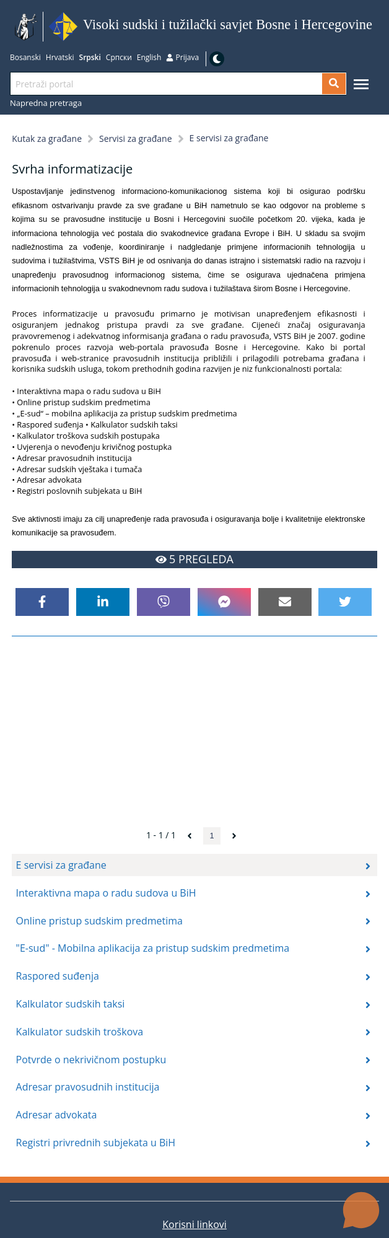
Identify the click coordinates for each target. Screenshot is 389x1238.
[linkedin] (102, 602)
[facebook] (42, 602)
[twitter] (345, 602)
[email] (285, 602)
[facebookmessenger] (224, 602)
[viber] (163, 602)
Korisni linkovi (194, 1224)
